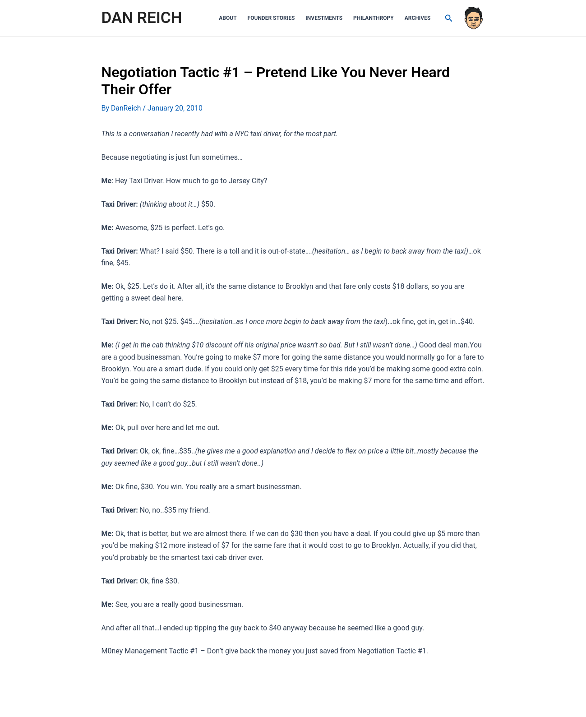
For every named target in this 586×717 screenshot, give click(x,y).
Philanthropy (373, 18)
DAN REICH (142, 18)
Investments (323, 18)
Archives (418, 18)
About (227, 18)
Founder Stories (271, 18)
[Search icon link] (449, 18)
